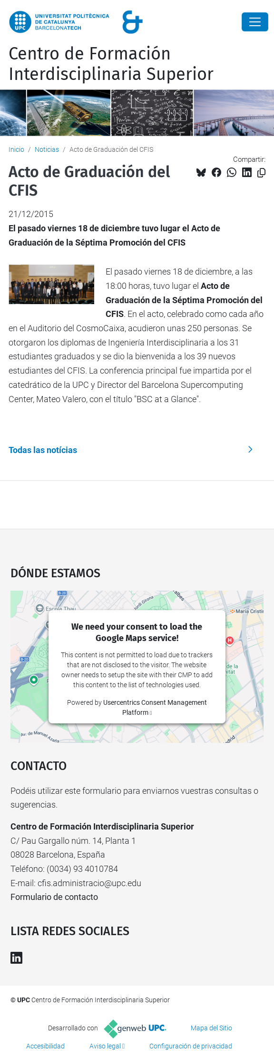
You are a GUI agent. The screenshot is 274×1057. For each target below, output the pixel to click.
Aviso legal (105, 1046)
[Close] (255, 21)
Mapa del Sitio (211, 1028)
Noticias (47, 149)
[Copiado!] (261, 173)
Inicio (16, 149)
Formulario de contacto (54, 897)
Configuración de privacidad (190, 1046)
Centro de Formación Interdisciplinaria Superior (111, 64)
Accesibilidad (45, 1046)
